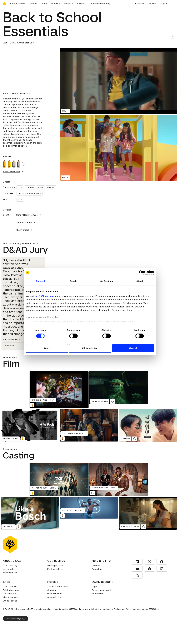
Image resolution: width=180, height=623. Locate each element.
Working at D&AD (56, 565)
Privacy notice (54, 594)
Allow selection (90, 348)
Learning (55, 4)
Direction (30, 187)
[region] (118, 148)
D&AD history (10, 565)
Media (40, 187)
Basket (152, 4)
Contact (96, 565)
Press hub (97, 569)
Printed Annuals (11, 590)
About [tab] (139, 281)
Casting (51, 187)
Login (95, 586)
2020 (20, 200)
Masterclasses (11, 597)
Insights (68, 4)
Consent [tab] (40, 281)
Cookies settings (15, 618)
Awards (33, 4)
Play (65, 110)
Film (20, 187)
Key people (8, 569)
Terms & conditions (57, 586)
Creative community (99, 4)
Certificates (9, 594)
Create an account (101, 590)
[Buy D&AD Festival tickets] (17, 3)
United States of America (29, 194)
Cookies (51, 590)
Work (44, 4)
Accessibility (54, 597)
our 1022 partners (44, 296)
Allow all (133, 348)
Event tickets (10, 601)
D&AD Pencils (10, 586)
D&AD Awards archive (21, 43)
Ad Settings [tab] (106, 281)
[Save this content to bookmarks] (172, 36)
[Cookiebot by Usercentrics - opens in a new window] (141, 272)
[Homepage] (4, 3)
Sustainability (10, 572)
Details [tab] (73, 281)
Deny (47, 348)
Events (81, 4)
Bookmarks (98, 594)
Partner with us (55, 569)
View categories (13, 171)
